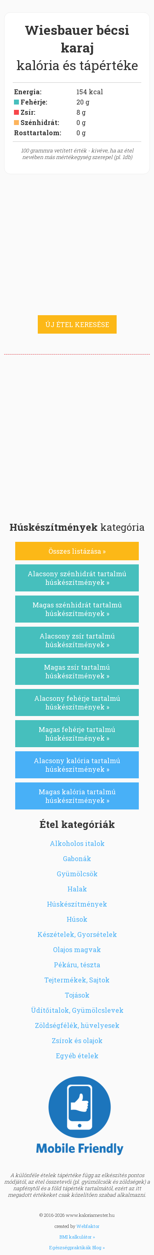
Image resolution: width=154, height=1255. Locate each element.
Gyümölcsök (77, 873)
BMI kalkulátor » (77, 1237)
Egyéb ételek (77, 1055)
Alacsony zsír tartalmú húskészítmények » (77, 640)
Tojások (77, 995)
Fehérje (33, 102)
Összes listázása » (77, 551)
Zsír (27, 112)
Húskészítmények (77, 904)
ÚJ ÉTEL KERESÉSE (77, 324)
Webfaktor (87, 1226)
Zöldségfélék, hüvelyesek (77, 1025)
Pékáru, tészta (77, 964)
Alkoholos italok (77, 843)
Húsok (77, 919)
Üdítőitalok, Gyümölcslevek (77, 1010)
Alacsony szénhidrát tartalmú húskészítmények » (77, 578)
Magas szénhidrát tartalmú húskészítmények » (77, 609)
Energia (27, 91)
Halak (77, 888)
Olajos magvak (77, 949)
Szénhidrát (39, 122)
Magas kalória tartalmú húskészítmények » (77, 796)
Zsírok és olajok (77, 1040)
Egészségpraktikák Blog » (77, 1247)
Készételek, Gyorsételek (77, 934)
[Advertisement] (77, 435)
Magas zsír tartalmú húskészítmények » (77, 671)
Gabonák (77, 858)
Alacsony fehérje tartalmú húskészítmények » (77, 702)
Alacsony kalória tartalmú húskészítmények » (77, 764)
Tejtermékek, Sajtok (77, 979)
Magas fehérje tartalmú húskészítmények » (77, 733)
